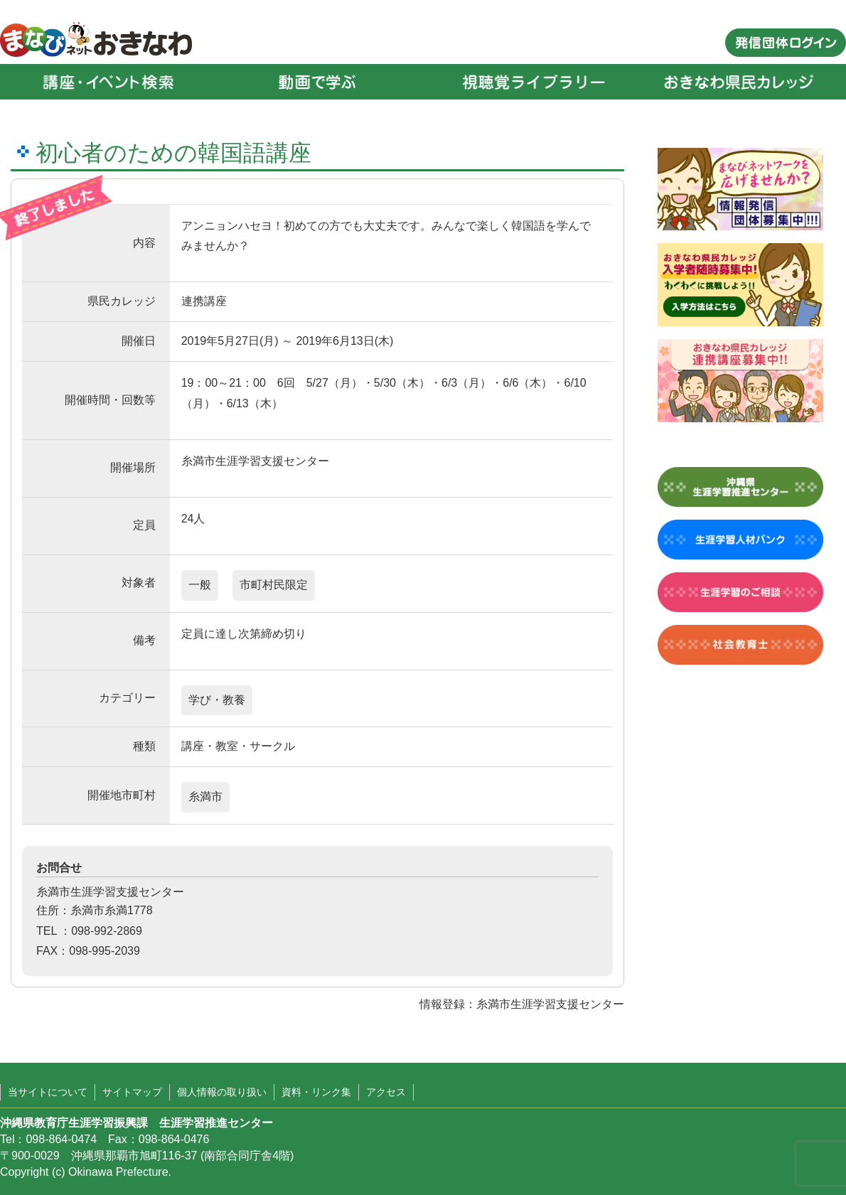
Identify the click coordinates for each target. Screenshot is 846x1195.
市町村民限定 (274, 585)
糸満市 (205, 797)
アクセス (386, 1092)
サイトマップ (132, 1092)
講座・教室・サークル (238, 746)
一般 (199, 585)
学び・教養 (216, 700)
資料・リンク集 (316, 1092)
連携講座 (204, 301)
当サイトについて (47, 1092)
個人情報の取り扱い (222, 1092)
